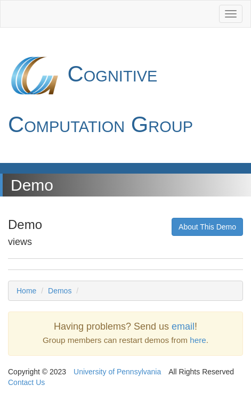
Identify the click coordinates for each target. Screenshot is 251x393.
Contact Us (26, 382)
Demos (59, 290)
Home (26, 290)
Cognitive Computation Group (100, 93)
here (198, 340)
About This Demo (207, 227)
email (183, 326)
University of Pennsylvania (117, 371)
